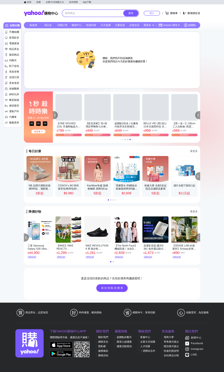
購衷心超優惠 (124, 341)
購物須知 (103, 355)
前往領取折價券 (112, 288)
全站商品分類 (171, 355)
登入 (151, 13)
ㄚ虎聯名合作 (147, 351)
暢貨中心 (77, 25)
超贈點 (190, 25)
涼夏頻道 (120, 25)
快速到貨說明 (171, 351)
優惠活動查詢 (124, 346)
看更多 (149, 25)
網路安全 (103, 341)
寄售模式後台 (171, 341)
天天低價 (106, 25)
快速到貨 (91, 25)
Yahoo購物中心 (41, 13)
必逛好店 (134, 25)
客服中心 (145, 337)
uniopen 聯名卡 (169, 25)
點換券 (33, 25)
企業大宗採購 (147, 341)
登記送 (48, 25)
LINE (194, 354)
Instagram (197, 349)
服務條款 (103, 351)
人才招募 (145, 346)
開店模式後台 (171, 346)
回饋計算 (62, 25)
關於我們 (103, 337)
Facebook (197, 343)
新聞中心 (196, 337)
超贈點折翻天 (124, 337)
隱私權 (102, 346)
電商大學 (169, 337)
